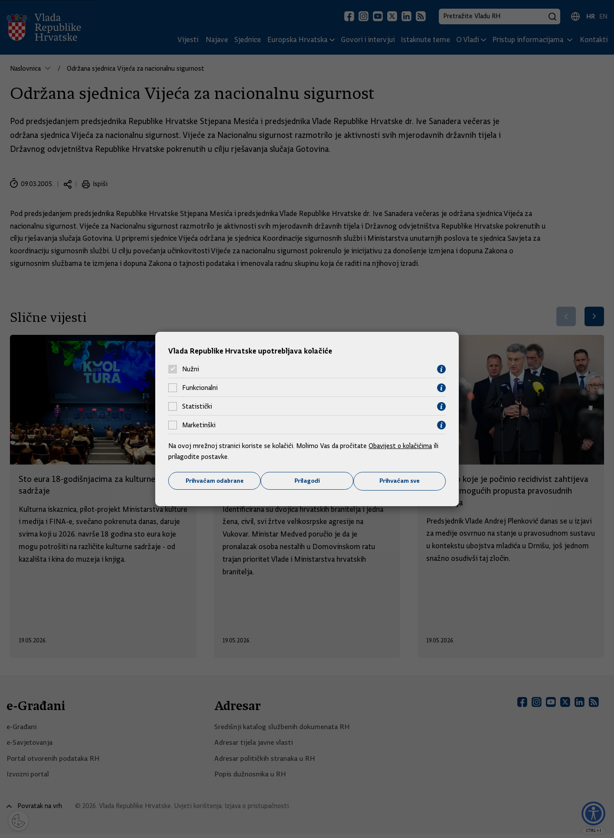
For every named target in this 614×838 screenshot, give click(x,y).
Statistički (197, 406)
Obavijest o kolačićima (401, 445)
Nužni (190, 369)
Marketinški (199, 425)
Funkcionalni (200, 388)
